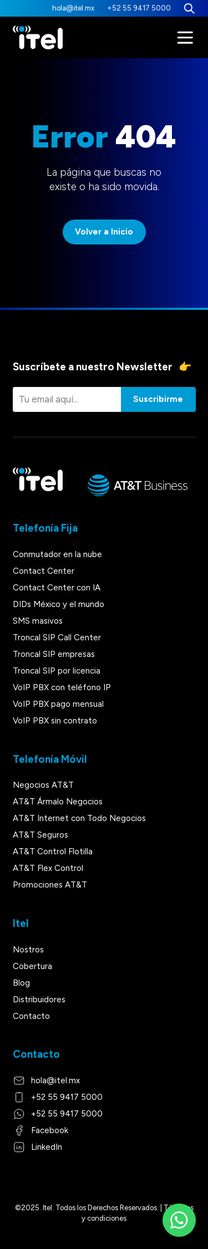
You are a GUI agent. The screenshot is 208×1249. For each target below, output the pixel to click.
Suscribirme (158, 399)
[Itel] (38, 38)
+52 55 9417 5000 (139, 8)
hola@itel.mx (73, 8)
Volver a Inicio (104, 232)
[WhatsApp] (179, 1220)
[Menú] (185, 37)
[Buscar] (189, 8)
